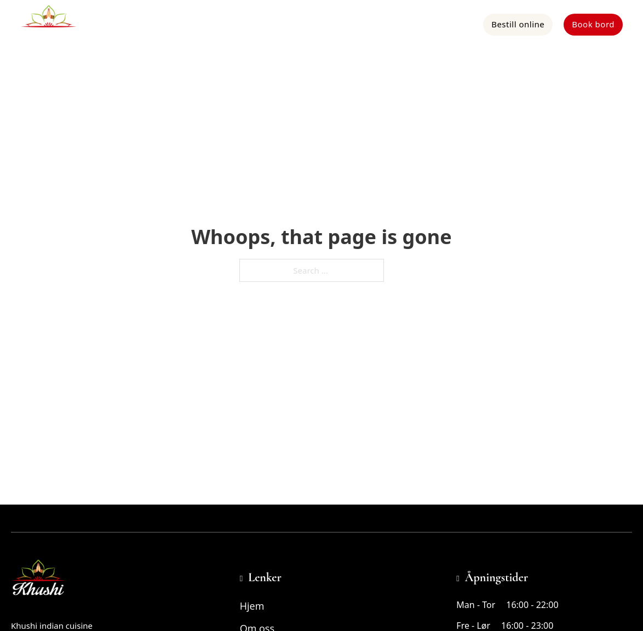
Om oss (364, 24)
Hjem (285, 24)
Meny (323, 24)
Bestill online (517, 24)
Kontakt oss (449, 24)
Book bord (593, 24)
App (403, 24)
